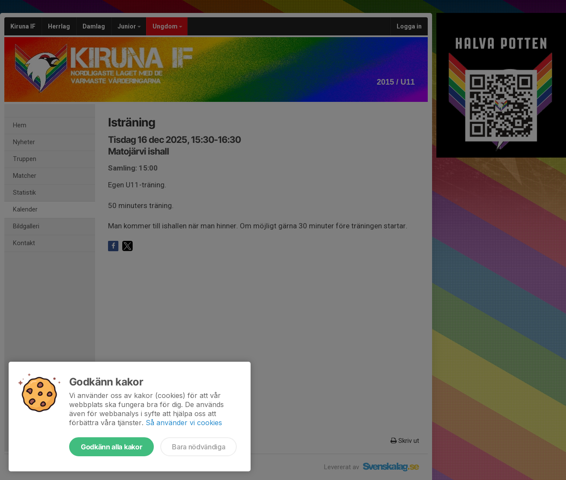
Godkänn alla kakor (111, 446)
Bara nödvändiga (198, 446)
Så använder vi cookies (184, 422)
